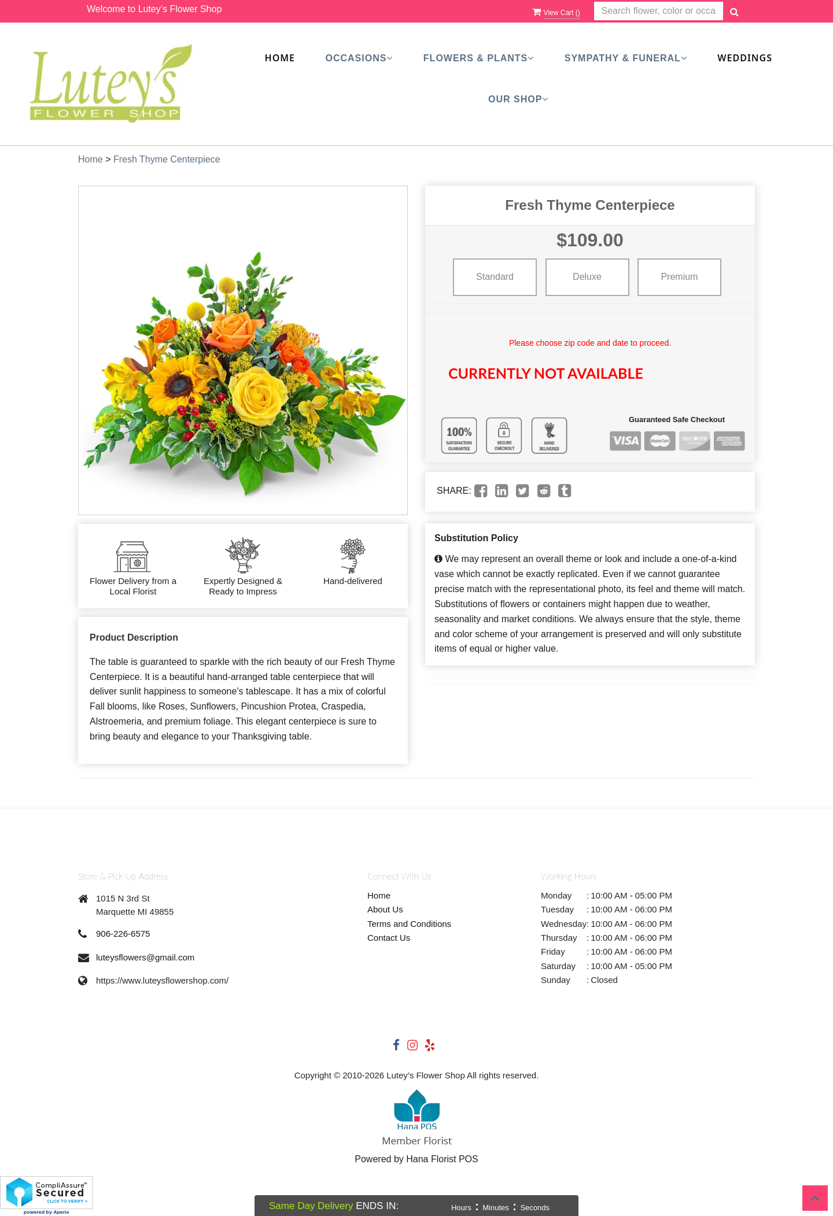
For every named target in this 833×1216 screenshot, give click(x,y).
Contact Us (388, 938)
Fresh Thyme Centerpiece (166, 159)
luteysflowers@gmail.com (145, 957)
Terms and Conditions (409, 924)
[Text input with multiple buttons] (658, 11)
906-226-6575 (123, 933)
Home (280, 57)
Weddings (744, 57)
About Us (385, 909)
